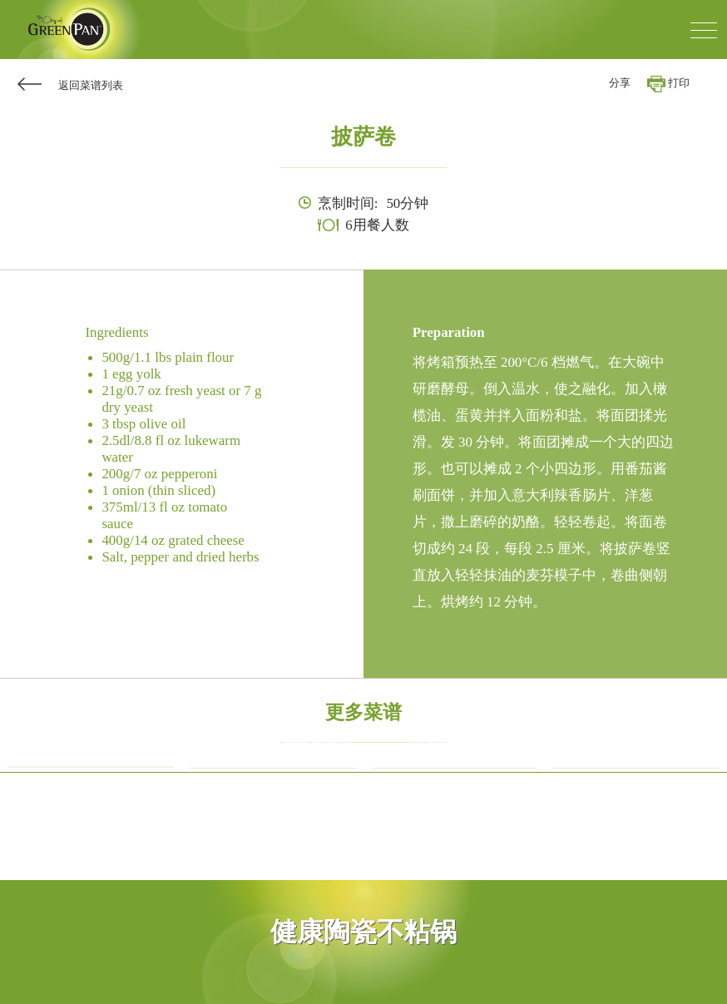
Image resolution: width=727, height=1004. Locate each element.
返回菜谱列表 (90, 85)
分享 (620, 83)
